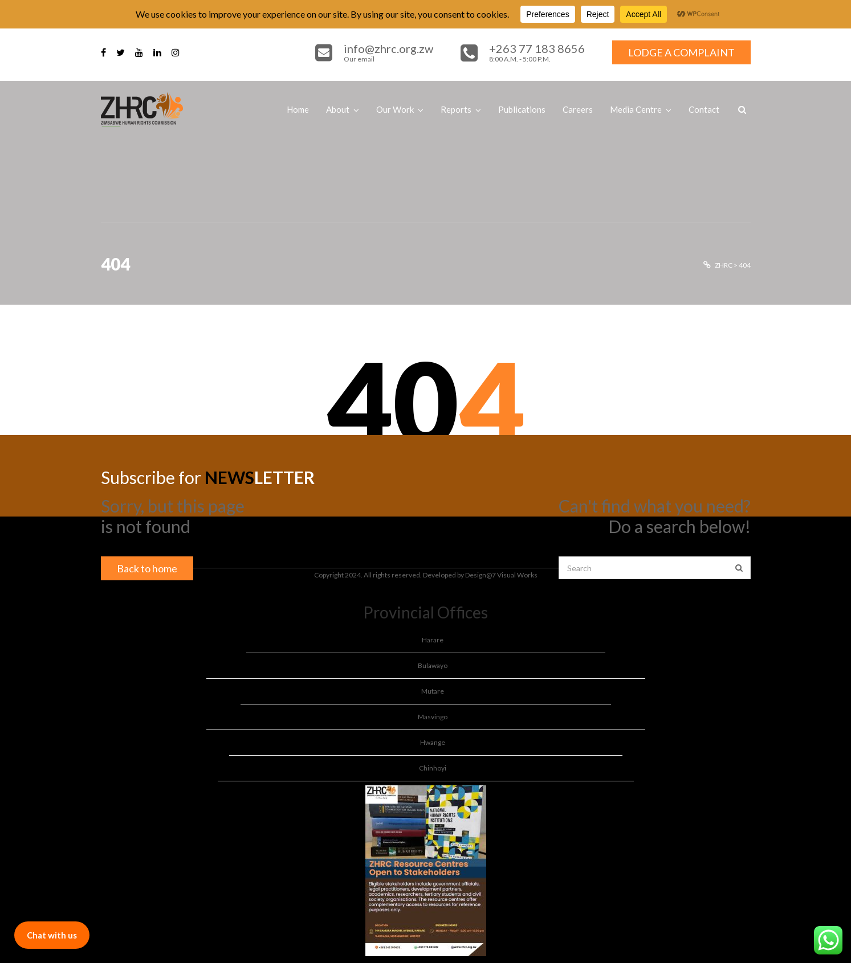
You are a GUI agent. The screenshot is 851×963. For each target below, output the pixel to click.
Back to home (147, 568)
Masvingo (432, 716)
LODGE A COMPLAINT (681, 52)
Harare (432, 640)
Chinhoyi (432, 768)
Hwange (432, 742)
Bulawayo (432, 665)
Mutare (432, 691)
